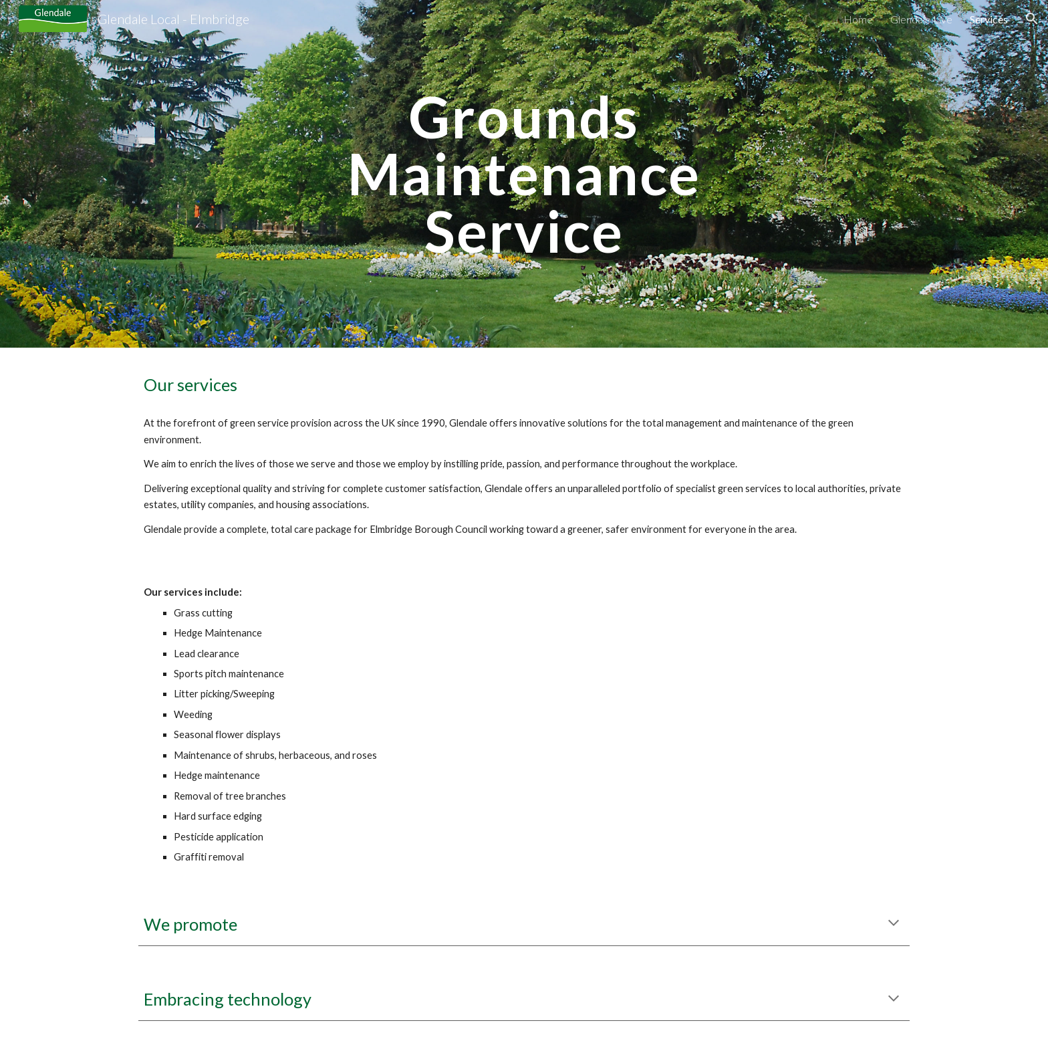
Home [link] (858, 19)
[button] (1032, 19)
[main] (524, 174)
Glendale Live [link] (921, 19)
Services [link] (989, 19)
